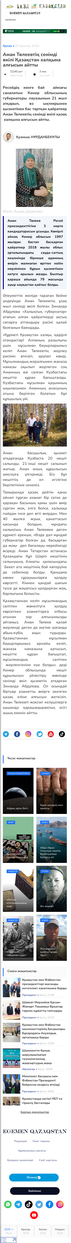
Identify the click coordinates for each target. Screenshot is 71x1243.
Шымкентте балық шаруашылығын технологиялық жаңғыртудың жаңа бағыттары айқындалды (40, 1058)
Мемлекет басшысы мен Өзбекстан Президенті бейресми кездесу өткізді (41, 1080)
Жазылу (34, 1178)
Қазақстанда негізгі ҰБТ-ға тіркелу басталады (42, 1101)
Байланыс (34, 1191)
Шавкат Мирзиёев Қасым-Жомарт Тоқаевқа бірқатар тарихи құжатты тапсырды (42, 1006)
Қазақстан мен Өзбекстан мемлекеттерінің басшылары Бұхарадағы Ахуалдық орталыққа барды (43, 1031)
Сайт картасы (48, 1160)
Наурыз (59, 1231)
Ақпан (42, 1231)
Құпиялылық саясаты (32, 1150)
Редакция (20, 1141)
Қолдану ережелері (20, 1160)
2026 (8, 1231)
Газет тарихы (41, 1141)
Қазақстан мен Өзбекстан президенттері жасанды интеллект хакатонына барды (44, 984)
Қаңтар (25, 1231)
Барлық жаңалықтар (35, 1112)
